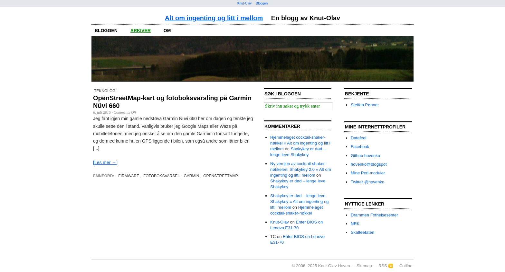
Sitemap (364, 265)
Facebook (360, 146)
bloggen (106, 30)
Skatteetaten (362, 232)
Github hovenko (365, 155)
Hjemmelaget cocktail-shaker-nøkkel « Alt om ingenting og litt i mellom (300, 143)
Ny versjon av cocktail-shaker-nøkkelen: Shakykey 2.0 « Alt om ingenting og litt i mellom (300, 169)
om (167, 30)
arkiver (140, 30)
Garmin (191, 176)
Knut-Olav (244, 3)
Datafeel (358, 138)
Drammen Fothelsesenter (374, 215)
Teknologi (105, 91)
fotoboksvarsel (161, 176)
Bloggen (262, 3)
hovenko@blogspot (369, 164)
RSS (382, 265)
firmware (128, 176)
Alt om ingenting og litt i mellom (214, 18)
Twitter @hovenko (367, 182)
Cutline (405, 265)
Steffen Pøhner (365, 104)
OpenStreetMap (220, 176)
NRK (355, 223)
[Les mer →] (105, 162)
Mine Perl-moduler (368, 173)
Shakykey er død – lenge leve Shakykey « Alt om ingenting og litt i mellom (299, 201)
